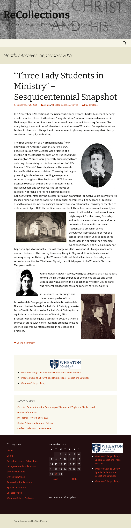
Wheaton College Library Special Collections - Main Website (51, 372)
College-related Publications (21, 466)
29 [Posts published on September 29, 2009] (56, 473)
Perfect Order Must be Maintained (34, 428)
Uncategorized (14, 492)
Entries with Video (16, 476)
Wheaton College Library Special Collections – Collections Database (55, 377)
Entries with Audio (16, 471)
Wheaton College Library (33, 383)
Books (10, 455)
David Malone (91, 104)
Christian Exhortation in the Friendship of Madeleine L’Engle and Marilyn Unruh (56, 407)
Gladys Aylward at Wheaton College (35, 423)
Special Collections (16, 487)
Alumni (46, 104)
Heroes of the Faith (27, 412)
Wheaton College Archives (64, 104)
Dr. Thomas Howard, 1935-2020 (32, 417)
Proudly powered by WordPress (30, 521)
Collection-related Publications (22, 461)
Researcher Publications (19, 482)
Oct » (74, 478)
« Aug (55, 478)
